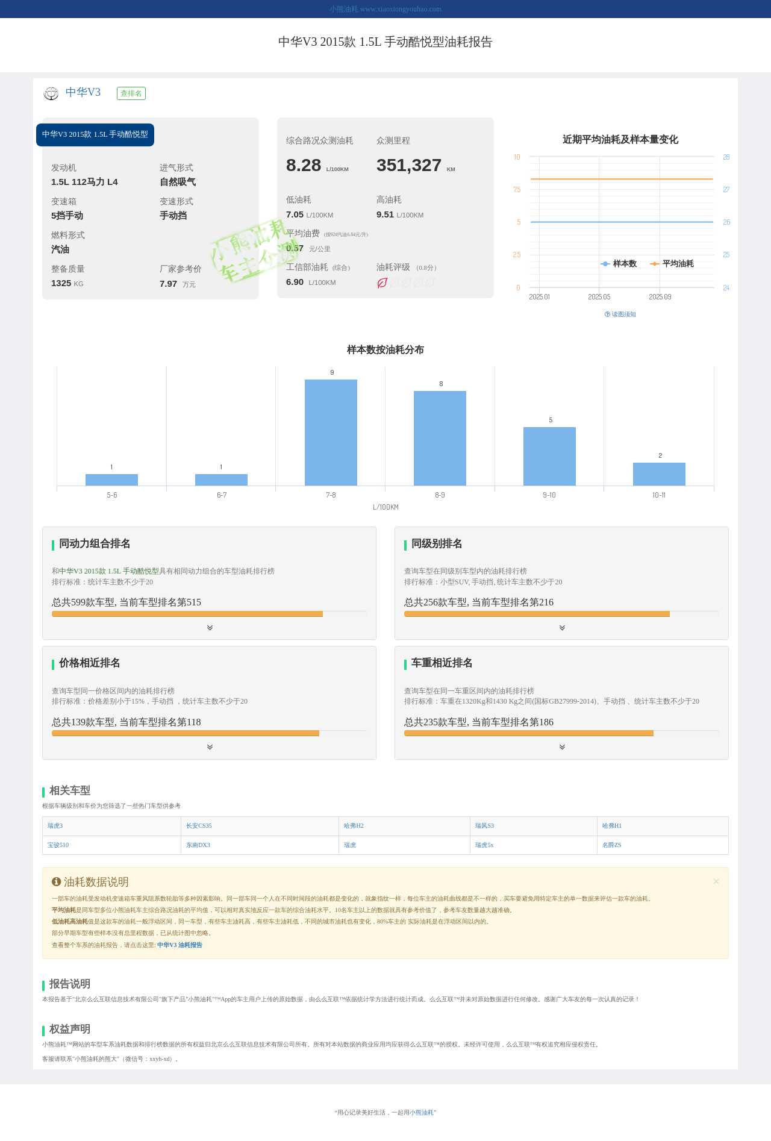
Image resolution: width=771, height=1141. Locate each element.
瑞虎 (350, 845)
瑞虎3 (55, 825)
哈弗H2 (353, 825)
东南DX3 (198, 845)
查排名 (131, 93)
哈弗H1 (612, 825)
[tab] (209, 583)
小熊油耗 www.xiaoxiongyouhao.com (385, 9)
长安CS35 (198, 825)
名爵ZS (612, 845)
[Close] (716, 881)
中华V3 (83, 92)
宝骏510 (58, 845)
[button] (561, 583)
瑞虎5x (484, 845)
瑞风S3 (484, 825)
